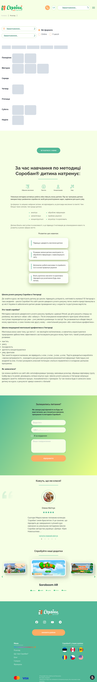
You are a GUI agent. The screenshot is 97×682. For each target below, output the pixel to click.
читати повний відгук (48, 536)
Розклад (12, 15)
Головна (4, 15)
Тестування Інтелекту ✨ (25, 647)
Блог (15, 657)
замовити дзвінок (48, 632)
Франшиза (18, 664)
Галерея (17, 661)
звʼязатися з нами (48, 150)
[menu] (93, 7)
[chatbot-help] (92, 677)
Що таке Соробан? (21, 654)
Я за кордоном (40, 436)
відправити (48, 458)
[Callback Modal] (47, 7)
